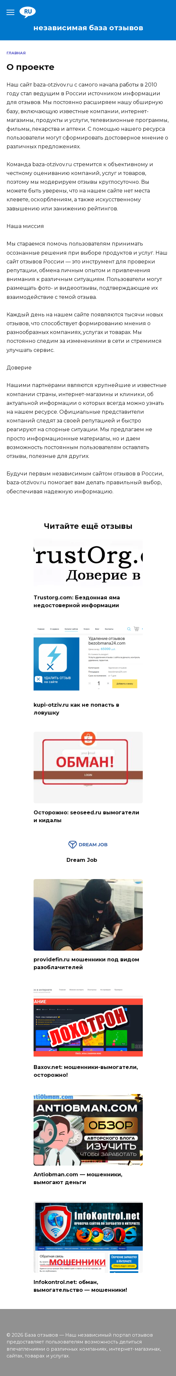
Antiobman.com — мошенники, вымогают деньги (78, 1178)
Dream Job (81, 860)
